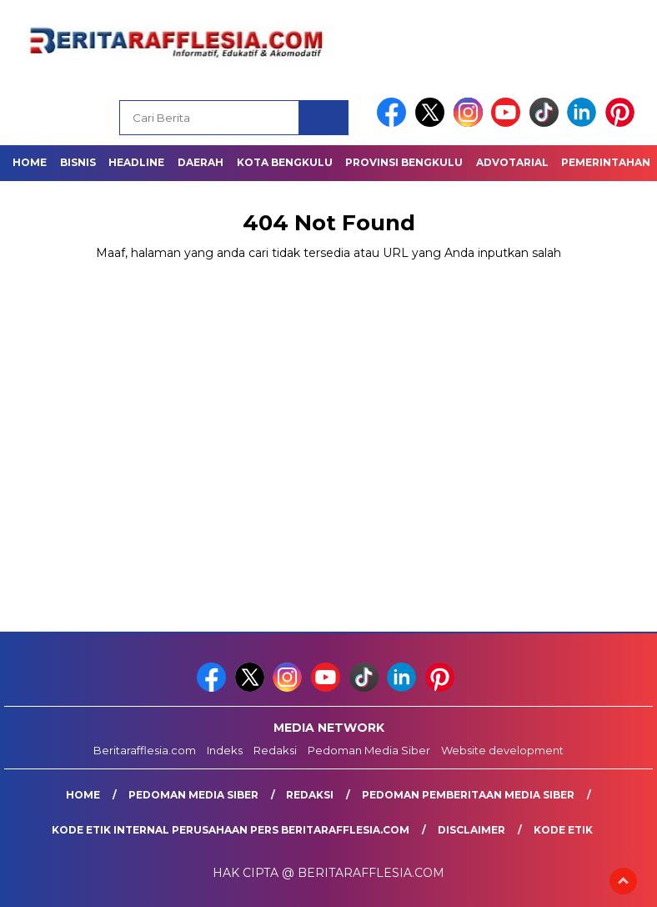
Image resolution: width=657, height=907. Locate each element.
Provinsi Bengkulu (404, 162)
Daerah (200, 162)
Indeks (225, 750)
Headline (136, 162)
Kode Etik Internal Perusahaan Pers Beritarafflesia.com (230, 830)
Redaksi (275, 750)
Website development (502, 750)
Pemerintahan (605, 162)
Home (30, 162)
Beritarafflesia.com (144, 750)
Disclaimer (471, 830)
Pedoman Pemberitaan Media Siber (468, 795)
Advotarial (512, 162)
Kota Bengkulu (285, 162)
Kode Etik (563, 830)
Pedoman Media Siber (369, 750)
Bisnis (78, 162)
